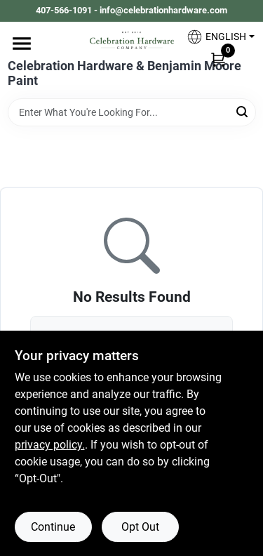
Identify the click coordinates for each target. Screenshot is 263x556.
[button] (215, 37)
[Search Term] (132, 112)
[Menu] (22, 43)
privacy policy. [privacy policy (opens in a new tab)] (50, 444)
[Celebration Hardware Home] (132, 40)
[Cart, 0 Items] (218, 59)
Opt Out (140, 527)
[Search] (243, 111)
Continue (53, 527)
